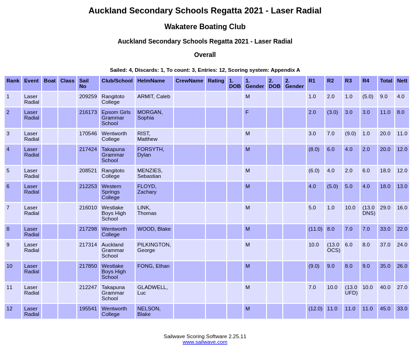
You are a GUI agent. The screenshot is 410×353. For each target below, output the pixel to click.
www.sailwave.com (205, 342)
